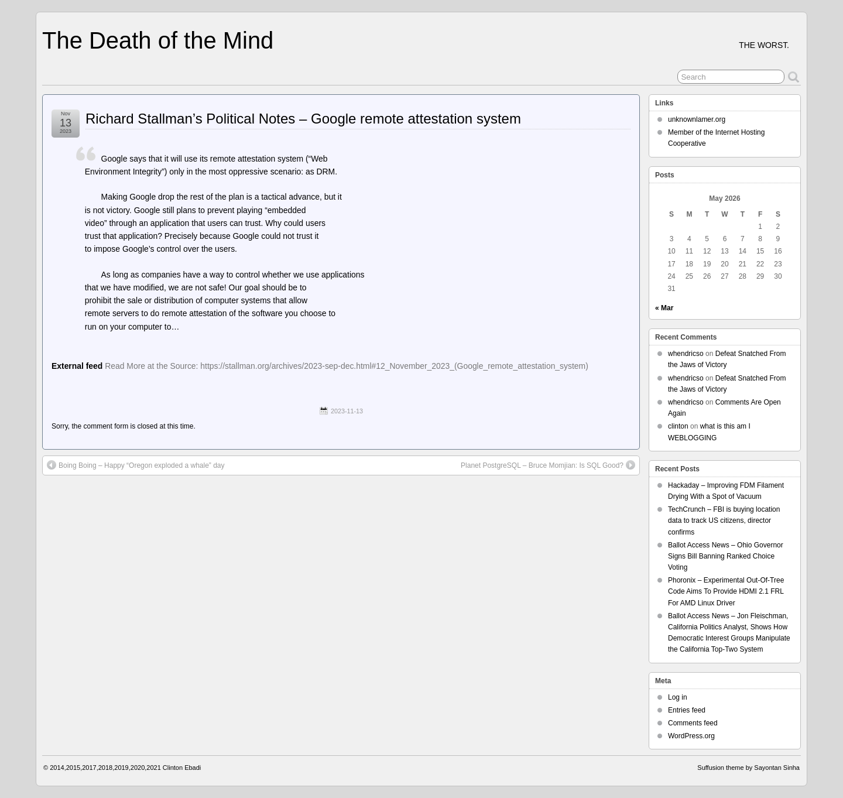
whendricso (686, 354)
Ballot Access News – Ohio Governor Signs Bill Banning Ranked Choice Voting (725, 556)
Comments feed (693, 723)
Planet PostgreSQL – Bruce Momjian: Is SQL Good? (548, 465)
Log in (677, 697)
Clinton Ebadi (182, 767)
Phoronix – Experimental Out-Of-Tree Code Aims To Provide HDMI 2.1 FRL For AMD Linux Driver (726, 591)
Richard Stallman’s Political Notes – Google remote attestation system (303, 118)
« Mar (664, 308)
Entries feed (686, 710)
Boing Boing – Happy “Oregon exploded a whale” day (136, 465)
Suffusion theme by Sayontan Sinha (748, 767)
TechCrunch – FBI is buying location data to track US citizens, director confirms (724, 520)
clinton (678, 426)
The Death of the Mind (157, 40)
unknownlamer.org (696, 119)
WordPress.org (691, 736)
